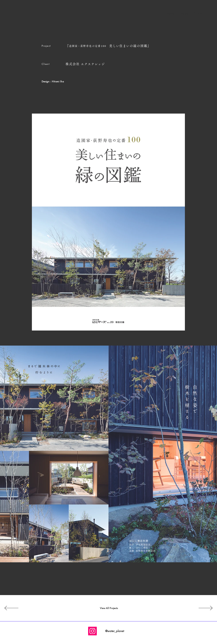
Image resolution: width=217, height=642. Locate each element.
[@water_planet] (114, 631)
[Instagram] (92, 631)
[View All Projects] (108, 608)
